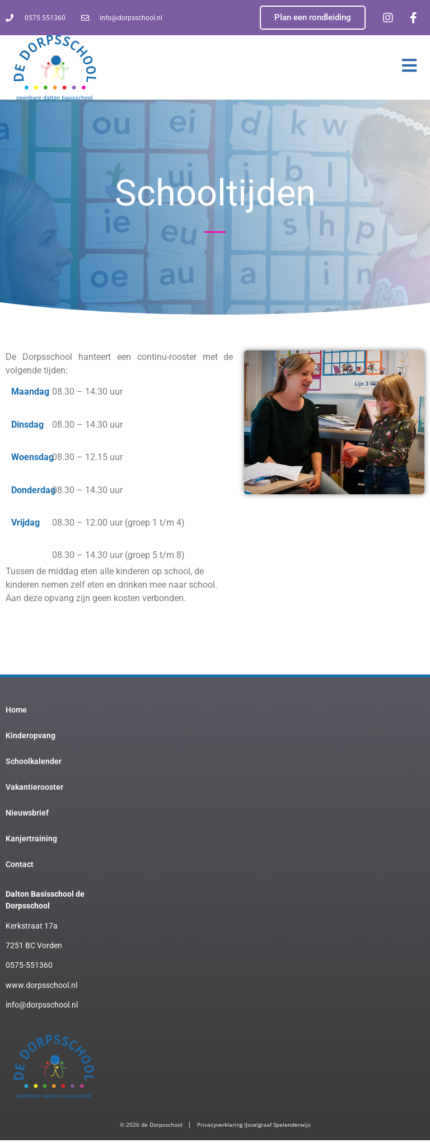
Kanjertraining (31, 841)
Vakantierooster (34, 789)
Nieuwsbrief (27, 815)
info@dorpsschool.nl (42, 1007)
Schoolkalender (34, 764)
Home (16, 712)
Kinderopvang (30, 738)
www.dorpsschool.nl (41, 987)
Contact (20, 867)
